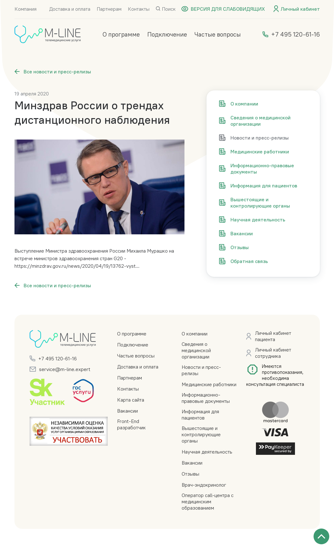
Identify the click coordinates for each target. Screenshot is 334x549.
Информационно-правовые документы (206, 398)
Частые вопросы (218, 34)
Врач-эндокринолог (204, 485)
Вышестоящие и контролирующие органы (201, 434)
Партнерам (109, 9)
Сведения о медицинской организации (196, 350)
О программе (121, 34)
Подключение (167, 34)
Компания (25, 9)
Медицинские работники (209, 384)
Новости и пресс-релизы (201, 370)
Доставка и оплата (69, 9)
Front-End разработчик (131, 424)
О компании (194, 333)
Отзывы (190, 474)
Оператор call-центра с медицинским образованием (208, 501)
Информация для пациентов (200, 414)
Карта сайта (130, 400)
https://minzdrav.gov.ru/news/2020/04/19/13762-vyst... (76, 266)
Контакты (139, 9)
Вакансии (127, 411)
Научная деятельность (207, 452)
